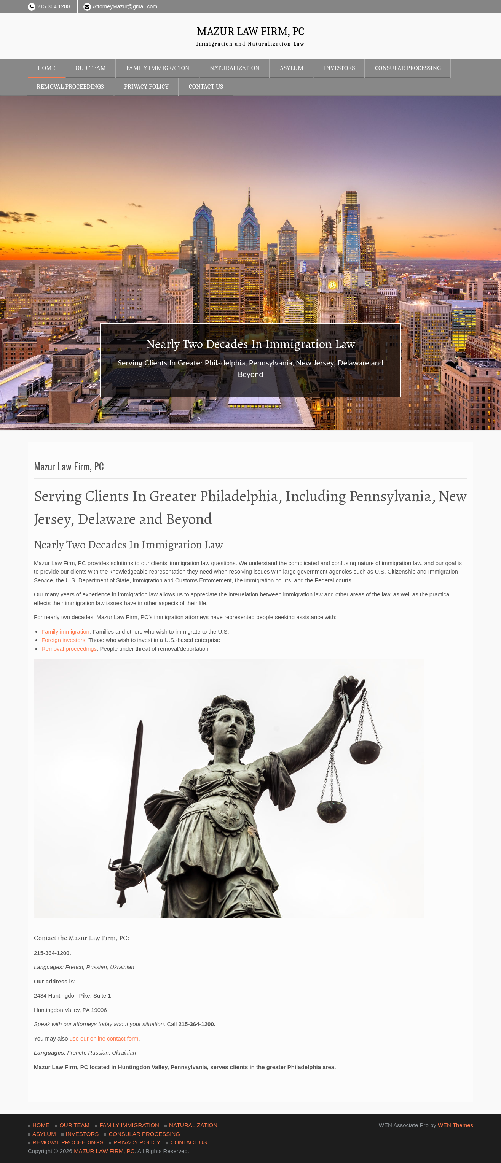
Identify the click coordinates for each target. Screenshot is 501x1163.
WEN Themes (455, 1125)
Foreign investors (63, 640)
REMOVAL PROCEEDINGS (70, 86)
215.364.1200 (53, 6)
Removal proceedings (69, 648)
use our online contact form (104, 1038)
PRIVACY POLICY (146, 86)
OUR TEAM (90, 67)
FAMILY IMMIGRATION (157, 67)
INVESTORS (339, 67)
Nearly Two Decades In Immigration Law (250, 343)
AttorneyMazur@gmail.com (125, 6)
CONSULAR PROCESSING (407, 67)
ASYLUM (291, 67)
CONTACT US (206, 86)
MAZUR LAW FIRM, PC (251, 31)
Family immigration (65, 631)
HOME (46, 67)
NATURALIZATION (235, 67)
